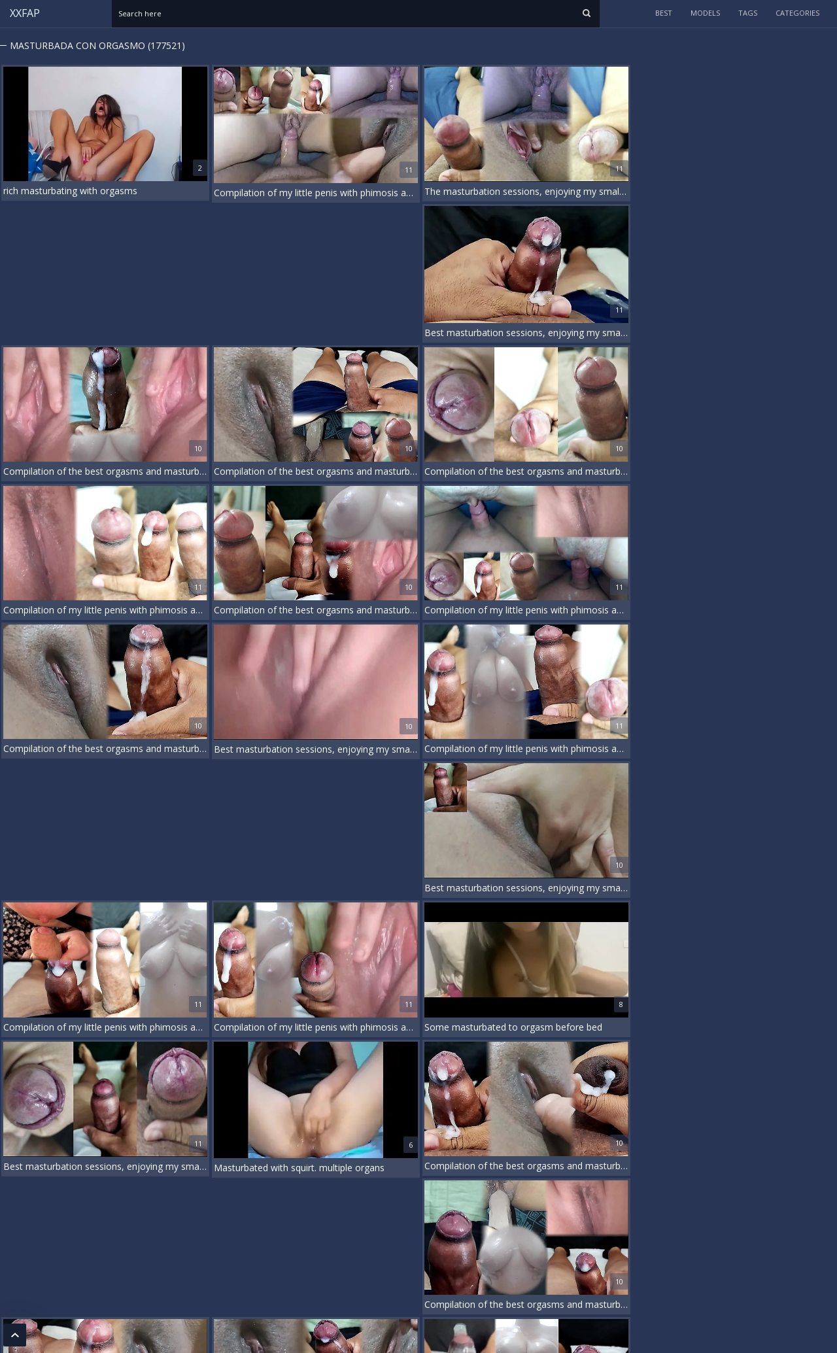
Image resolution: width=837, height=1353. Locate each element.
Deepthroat (264, 1240)
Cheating (105, 1240)
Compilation (184, 1240)
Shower (570, 1240)
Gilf (385, 1240)
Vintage (628, 1240)
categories (797, 13)
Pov (511, 1240)
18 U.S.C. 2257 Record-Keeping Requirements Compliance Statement (130, 1284)
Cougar (225, 1240)
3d (13, 1240)
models (705, 13)
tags (747, 13)
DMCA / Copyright (40, 1316)
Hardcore (452, 1240)
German (356, 1240)
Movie (486, 1240)
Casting (68, 1240)
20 (826, 1192)
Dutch (323, 1240)
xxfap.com (53, 1332)
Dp (297, 1240)
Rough (538, 1240)
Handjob (415, 1240)
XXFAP (25, 13)
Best (663, 13)
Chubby (142, 1240)
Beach (37, 1240)
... (804, 1192)
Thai (599, 1240)
